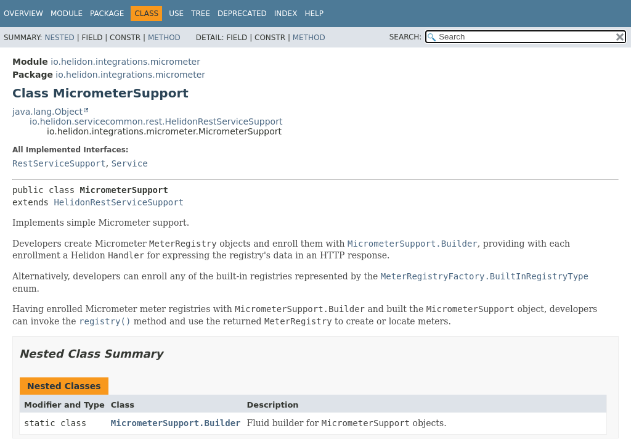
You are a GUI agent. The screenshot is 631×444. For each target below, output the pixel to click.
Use (176, 13)
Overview (23, 13)
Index (286, 13)
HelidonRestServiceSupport (119, 202)
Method (164, 37)
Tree (200, 13)
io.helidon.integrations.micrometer (125, 62)
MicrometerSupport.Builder (176, 423)
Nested (59, 37)
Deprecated (242, 13)
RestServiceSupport (59, 163)
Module (67, 13)
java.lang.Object (47, 112)
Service (130, 163)
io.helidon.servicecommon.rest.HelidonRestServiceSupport (156, 121)
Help (314, 13)
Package (107, 13)
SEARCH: (405, 37)
